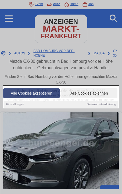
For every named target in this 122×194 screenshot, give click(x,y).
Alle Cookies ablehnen (89, 93)
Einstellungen (15, 104)
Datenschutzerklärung (101, 104)
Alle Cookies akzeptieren (31, 93)
